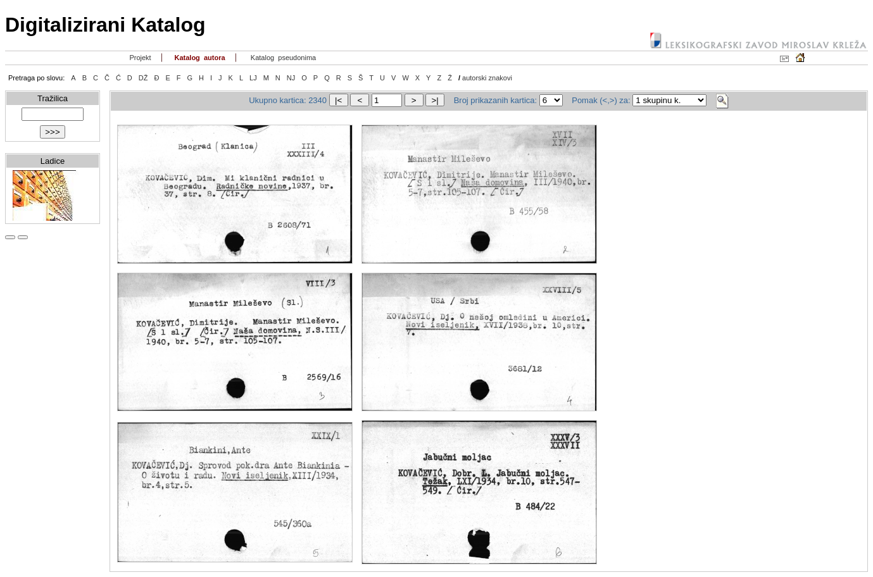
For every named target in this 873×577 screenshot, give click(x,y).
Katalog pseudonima (282, 57)
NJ (291, 78)
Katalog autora (198, 57)
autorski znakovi (487, 78)
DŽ (143, 78)
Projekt (139, 57)
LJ (253, 78)
